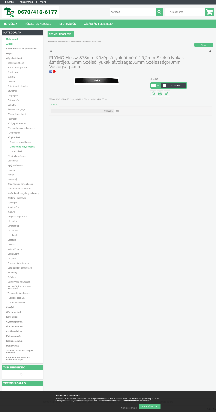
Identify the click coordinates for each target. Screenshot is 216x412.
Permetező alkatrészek (18, 263)
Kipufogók (12, 202)
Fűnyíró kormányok (17, 156)
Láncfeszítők (14, 226)
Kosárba (176, 85)
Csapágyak (13, 95)
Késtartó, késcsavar (17, 198)
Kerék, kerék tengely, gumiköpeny (23, 193)
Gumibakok (13, 161)
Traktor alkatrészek (17, 302)
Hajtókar (11, 170)
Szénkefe (12, 277)
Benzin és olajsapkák (17, 67)
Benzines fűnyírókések (20, 142)
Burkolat (11, 77)
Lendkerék (12, 235)
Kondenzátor (14, 207)
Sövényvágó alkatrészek (19, 282)
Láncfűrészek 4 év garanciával (21, 48)
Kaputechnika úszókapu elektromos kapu (18, 358)
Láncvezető (13, 230)
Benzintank (13, 72)
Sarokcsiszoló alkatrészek (20, 268)
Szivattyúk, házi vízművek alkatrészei (20, 287)
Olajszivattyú (14, 254)
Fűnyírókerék (14, 133)
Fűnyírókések (77, 41)
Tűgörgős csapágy (16, 298)
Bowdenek (12, 91)
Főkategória (52, 41)
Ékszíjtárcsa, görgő (17, 109)
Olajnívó (11, 244)
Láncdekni (12, 221)
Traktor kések (16, 151)
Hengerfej (12, 179)
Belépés (9, 2)
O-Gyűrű (12, 258)
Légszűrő (12, 240)
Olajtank (11, 81)
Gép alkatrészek (64, 41)
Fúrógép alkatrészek (17, 123)
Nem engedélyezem (129, 408)
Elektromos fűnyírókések (22, 147)
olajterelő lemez (15, 249)
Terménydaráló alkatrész (19, 293)
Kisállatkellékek (14, 331)
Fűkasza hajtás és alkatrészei (21, 128)
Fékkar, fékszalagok (17, 114)
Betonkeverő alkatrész (18, 86)
